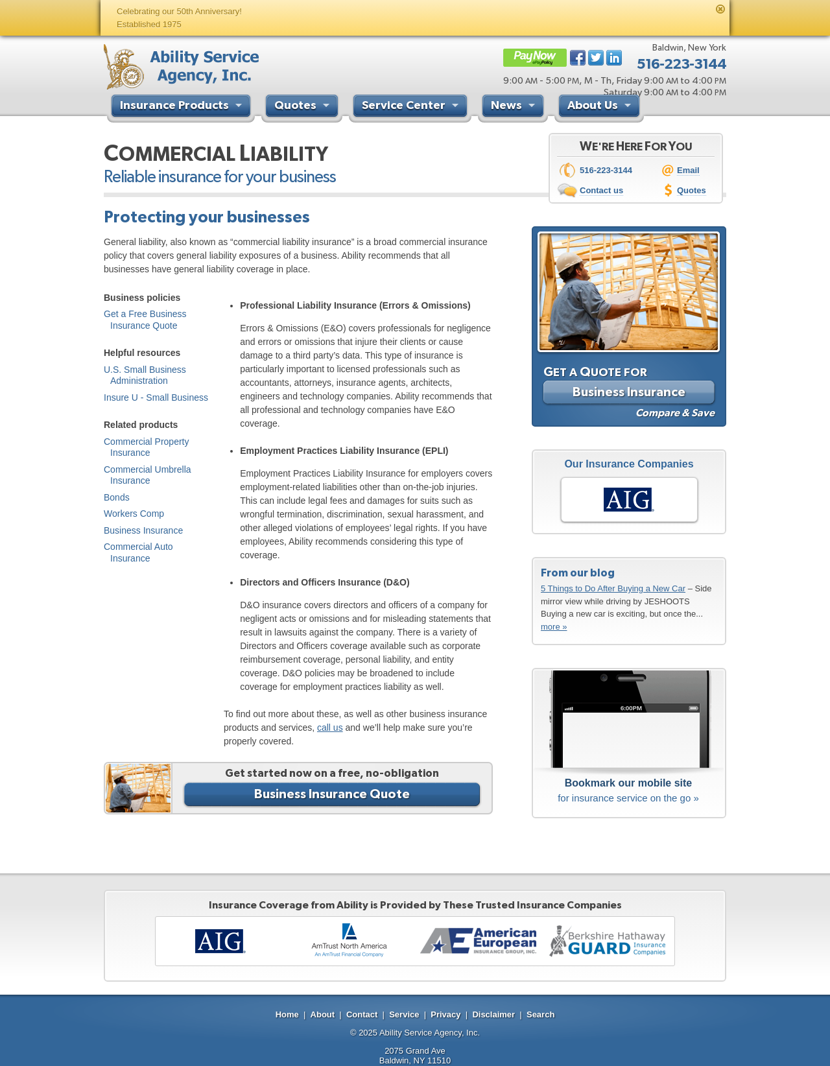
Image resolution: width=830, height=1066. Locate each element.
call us (330, 727)
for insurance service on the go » (628, 789)
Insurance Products (182, 107)
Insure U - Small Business (156, 397)
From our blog (578, 572)
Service (404, 1014)
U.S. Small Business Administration (145, 375)
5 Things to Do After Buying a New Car (613, 588)
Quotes (303, 107)
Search (540, 1014)
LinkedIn (614, 58)
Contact (361, 1014)
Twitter (596, 58)
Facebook (578, 58)
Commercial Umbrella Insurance (147, 475)
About (323, 1014)
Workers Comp (134, 513)
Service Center (412, 107)
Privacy (445, 1014)
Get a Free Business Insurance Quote (145, 320)
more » (554, 627)
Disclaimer (493, 1014)
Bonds (117, 497)
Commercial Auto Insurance (138, 552)
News (514, 107)
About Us (600, 107)
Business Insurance (143, 530)
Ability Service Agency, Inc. (429, 1032)
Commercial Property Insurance (146, 447)
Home (287, 1014)
